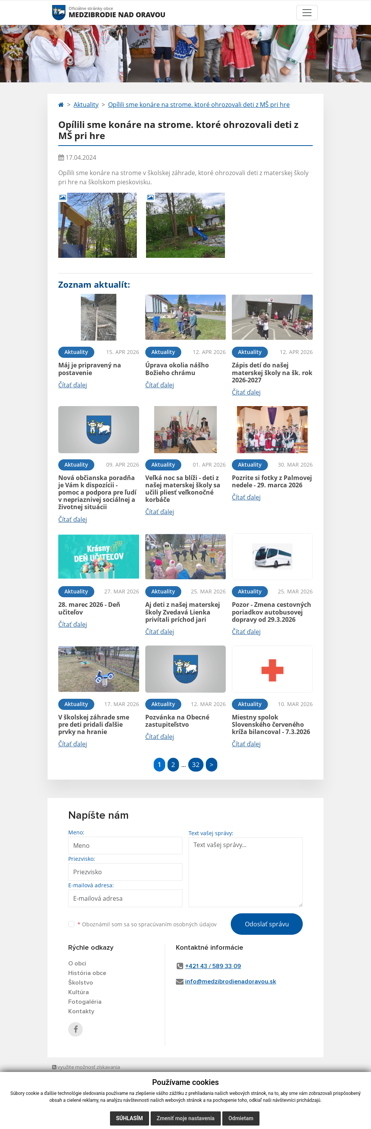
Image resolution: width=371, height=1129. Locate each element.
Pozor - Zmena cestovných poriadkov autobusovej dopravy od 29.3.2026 (271, 611)
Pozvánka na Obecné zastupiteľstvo (177, 721)
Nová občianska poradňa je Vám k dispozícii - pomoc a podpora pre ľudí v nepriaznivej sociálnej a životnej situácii (97, 492)
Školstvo (80, 983)
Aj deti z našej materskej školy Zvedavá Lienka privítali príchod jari (182, 611)
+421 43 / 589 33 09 (213, 966)
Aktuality (86, 104)
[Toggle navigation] (307, 12)
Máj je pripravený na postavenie (89, 369)
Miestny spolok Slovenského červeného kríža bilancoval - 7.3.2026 (271, 724)
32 (196, 764)
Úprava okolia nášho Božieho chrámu (177, 369)
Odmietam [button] (240, 1118)
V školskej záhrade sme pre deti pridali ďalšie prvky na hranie (93, 724)
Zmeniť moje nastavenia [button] (186, 1118)
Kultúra (78, 992)
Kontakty (81, 1011)
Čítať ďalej (72, 385)
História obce (87, 973)
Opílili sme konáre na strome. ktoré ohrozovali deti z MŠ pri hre (199, 104)
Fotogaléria (85, 1002)
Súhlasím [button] (129, 1118)
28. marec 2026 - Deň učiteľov (89, 608)
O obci (77, 963)
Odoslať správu (267, 924)
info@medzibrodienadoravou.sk (230, 981)
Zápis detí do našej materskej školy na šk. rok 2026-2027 (272, 372)
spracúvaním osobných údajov (177, 924)
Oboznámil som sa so (147, 924)
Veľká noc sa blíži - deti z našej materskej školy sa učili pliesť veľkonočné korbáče (182, 489)
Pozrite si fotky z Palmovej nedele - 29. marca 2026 (272, 481)
